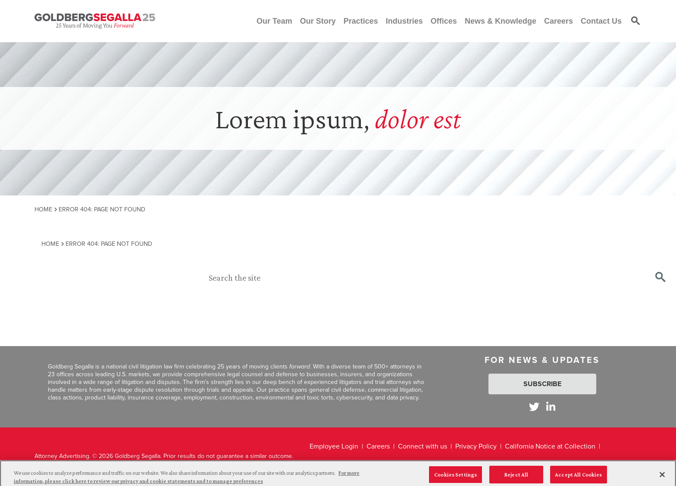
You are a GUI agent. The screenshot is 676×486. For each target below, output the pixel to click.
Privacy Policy (476, 446)
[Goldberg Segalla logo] (94, 21)
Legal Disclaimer (334, 464)
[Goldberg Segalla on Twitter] (534, 406)
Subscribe (542, 384)
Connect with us (422, 446)
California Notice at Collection (550, 446)
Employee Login (334, 446)
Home (43, 209)
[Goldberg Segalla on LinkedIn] (550, 406)
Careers (378, 446)
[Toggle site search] (635, 21)
